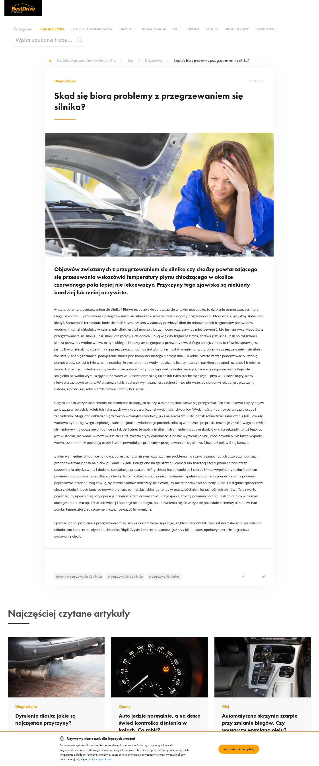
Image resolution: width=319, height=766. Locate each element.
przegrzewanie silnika (164, 576)
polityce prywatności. (100, 759)
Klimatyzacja (154, 29)
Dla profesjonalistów (92, 29)
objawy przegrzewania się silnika (79, 576)
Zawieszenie (266, 29)
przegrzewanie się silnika (125, 576)
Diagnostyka (52, 29)
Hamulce (127, 29)
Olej (177, 29)
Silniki (212, 29)
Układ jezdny (237, 29)
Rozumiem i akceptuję (238, 749)
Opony (193, 29)
